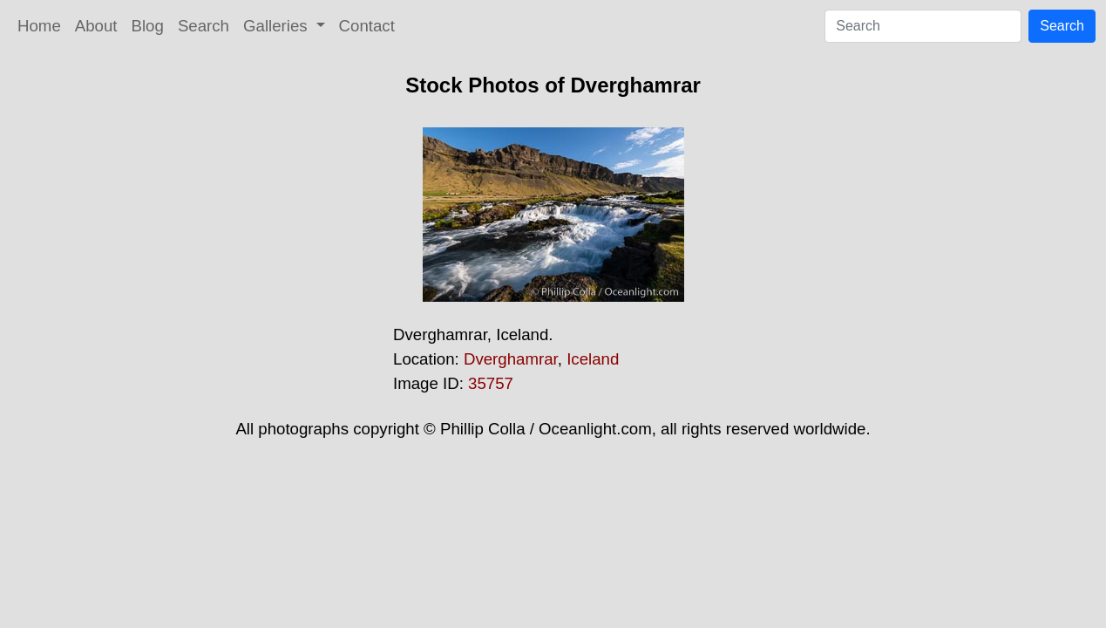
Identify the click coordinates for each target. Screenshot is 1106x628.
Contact (367, 26)
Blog (148, 26)
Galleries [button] (277, 26)
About (96, 26)
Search (203, 26)
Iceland (593, 359)
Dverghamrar (511, 359)
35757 (490, 383)
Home (39, 26)
